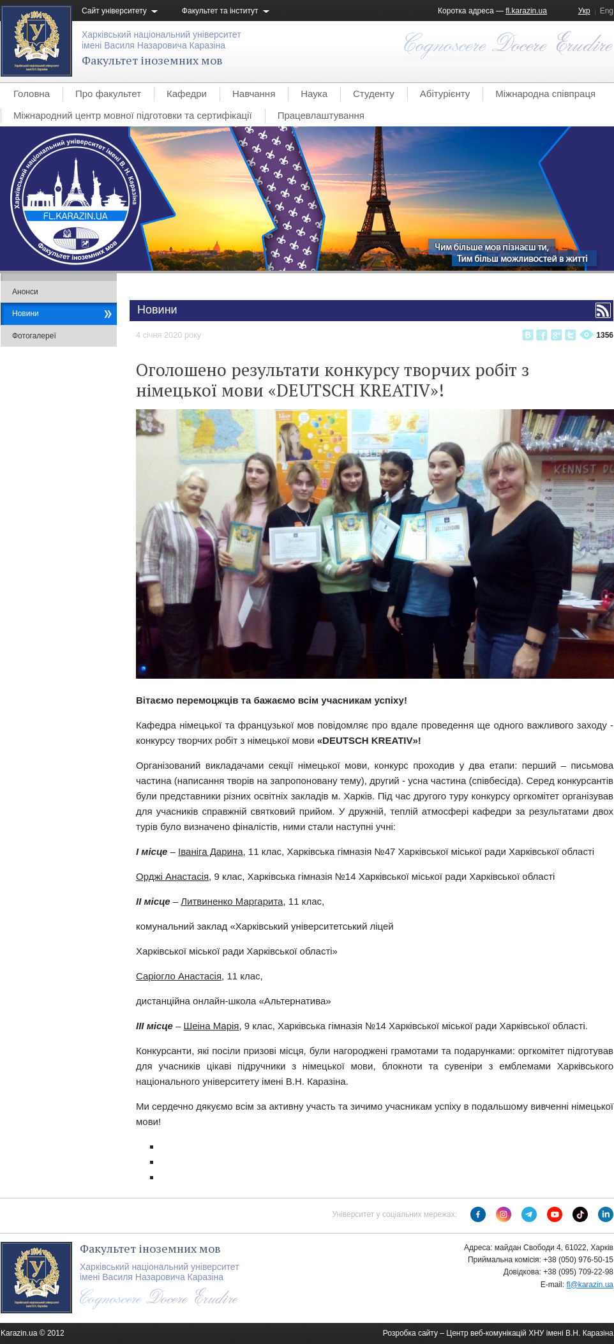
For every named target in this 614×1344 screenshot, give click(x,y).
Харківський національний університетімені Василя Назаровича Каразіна (161, 39)
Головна (31, 93)
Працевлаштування (321, 115)
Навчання (253, 93)
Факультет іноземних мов (152, 60)
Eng (606, 10)
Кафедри (187, 93)
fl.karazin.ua (526, 10)
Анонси (25, 291)
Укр (584, 10)
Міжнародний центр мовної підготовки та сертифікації (132, 115)
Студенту (373, 93)
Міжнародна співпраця (545, 93)
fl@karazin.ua (589, 1284)
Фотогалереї (34, 335)
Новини (25, 313)
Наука (314, 93)
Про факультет (108, 93)
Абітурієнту (445, 93)
